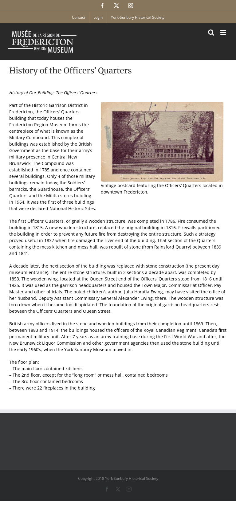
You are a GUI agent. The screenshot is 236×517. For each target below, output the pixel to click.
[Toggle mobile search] (211, 32)
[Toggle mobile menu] (223, 32)
